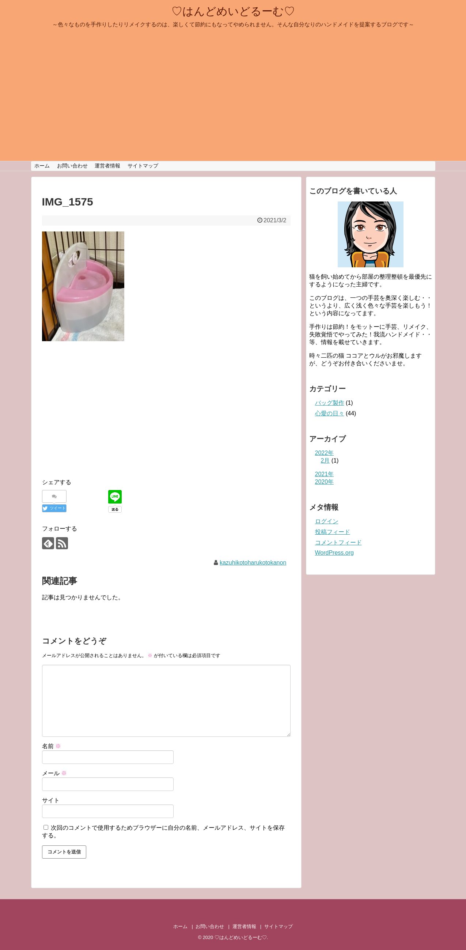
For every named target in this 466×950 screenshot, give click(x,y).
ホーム (42, 166)
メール (54, 773)
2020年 (324, 482)
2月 (325, 460)
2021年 (324, 474)
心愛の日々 (329, 413)
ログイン (326, 521)
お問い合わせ (72, 166)
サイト (51, 800)
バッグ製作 (329, 403)
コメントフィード (338, 542)
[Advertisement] (103, 417)
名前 (51, 746)
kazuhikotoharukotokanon (253, 562)
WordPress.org (334, 553)
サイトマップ (143, 166)
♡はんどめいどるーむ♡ (233, 11)
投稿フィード (332, 532)
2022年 (324, 453)
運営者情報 (107, 166)
